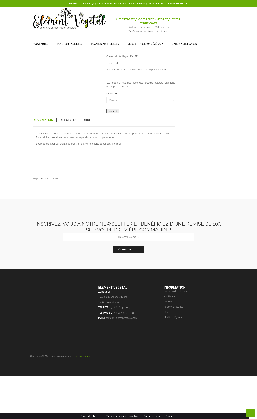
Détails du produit (76, 159)
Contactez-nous (152, 416)
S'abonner (125, 292)
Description (43, 159)
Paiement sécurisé (173, 350)
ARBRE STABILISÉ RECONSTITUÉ (124, 71)
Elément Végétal (82, 399)
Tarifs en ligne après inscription (122, 416)
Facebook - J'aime (89, 416)
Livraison (168, 345)
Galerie (169, 416)
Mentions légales (173, 360)
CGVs (166, 355)
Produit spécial (195, 60)
